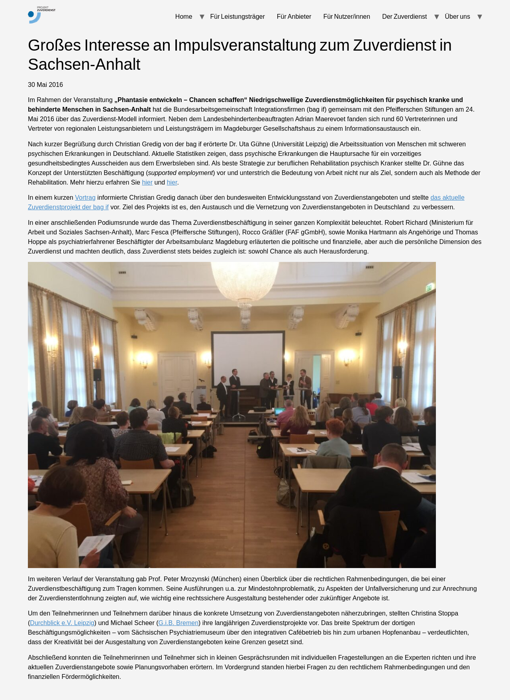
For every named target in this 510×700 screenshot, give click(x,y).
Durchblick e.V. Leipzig (62, 622)
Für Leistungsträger (237, 16)
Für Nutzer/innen (346, 16)
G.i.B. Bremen (178, 622)
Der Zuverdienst (404, 16)
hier (147, 182)
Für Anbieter (294, 16)
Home (183, 16)
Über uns (457, 16)
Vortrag (85, 197)
